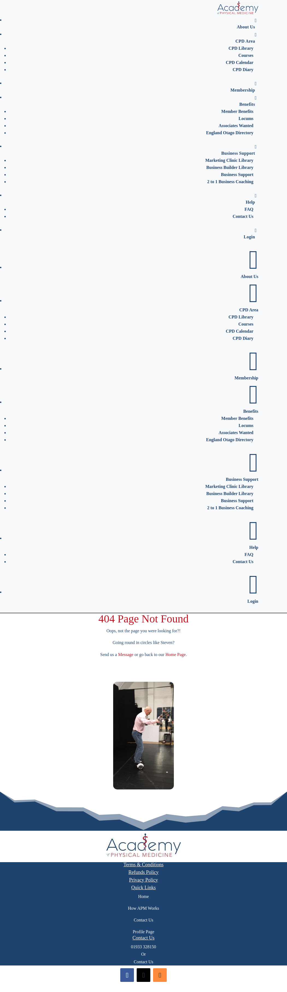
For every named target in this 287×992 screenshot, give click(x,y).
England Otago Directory (229, 132)
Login (250, 233)
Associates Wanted (236, 125)
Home (143, 896)
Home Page (175, 654)
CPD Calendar (239, 62)
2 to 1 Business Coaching (230, 181)
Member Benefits (237, 111)
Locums (246, 118)
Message (125, 654)
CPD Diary (243, 69)
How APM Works (143, 908)
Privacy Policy (143, 880)
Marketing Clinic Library (229, 160)
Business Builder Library (229, 167)
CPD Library (241, 48)
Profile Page (143, 931)
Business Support (239, 150)
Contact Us (243, 216)
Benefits (248, 101)
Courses (245, 55)
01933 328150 (143, 946)
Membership (243, 87)
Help (251, 199)
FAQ (248, 209)
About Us (247, 24)
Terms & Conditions (144, 864)
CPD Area (246, 38)
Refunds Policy (143, 872)
